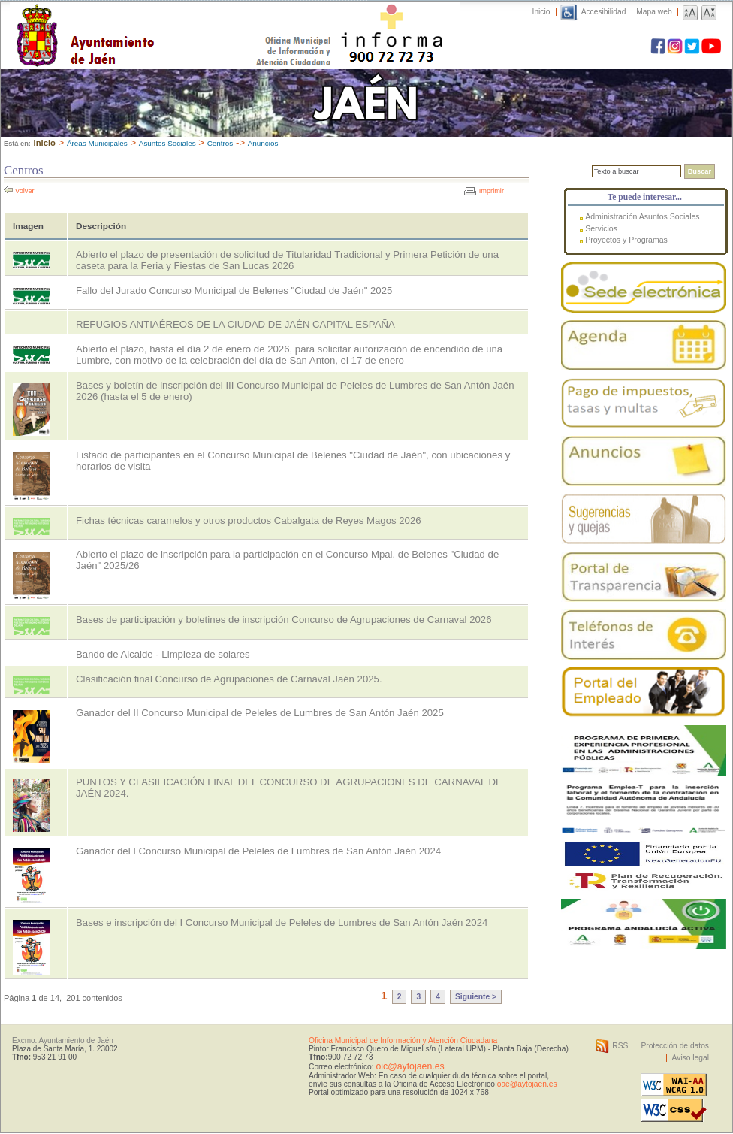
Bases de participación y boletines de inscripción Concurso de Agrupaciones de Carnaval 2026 (283, 619)
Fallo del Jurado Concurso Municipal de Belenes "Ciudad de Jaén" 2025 (234, 290)
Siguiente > (475, 997)
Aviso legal (690, 1058)
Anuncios (263, 143)
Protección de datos (675, 1046)
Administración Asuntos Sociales (642, 216)
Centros (220, 143)
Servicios (601, 228)
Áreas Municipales (97, 143)
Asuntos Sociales (167, 143)
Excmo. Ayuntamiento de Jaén (62, 1040)
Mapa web (653, 12)
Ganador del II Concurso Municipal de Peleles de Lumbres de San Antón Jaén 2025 (260, 712)
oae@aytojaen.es (527, 1084)
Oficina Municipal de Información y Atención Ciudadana (403, 1040)
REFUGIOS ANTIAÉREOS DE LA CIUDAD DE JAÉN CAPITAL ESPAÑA (235, 324)
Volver (25, 191)
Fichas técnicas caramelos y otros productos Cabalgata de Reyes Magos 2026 (248, 520)
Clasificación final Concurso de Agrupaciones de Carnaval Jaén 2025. (229, 679)
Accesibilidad (603, 12)
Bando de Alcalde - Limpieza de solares (163, 654)
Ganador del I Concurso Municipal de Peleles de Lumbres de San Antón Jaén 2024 (258, 851)
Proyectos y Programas (626, 239)
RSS (620, 1046)
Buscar (699, 171)
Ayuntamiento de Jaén (150, 20)
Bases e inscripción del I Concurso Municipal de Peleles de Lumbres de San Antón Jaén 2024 (281, 922)
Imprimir (491, 191)
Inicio (541, 12)
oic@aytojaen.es (410, 1066)
